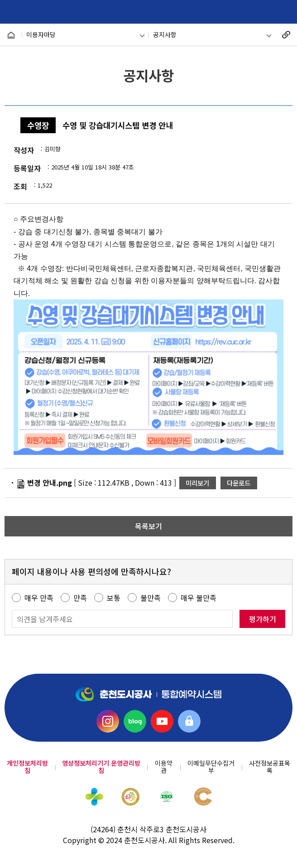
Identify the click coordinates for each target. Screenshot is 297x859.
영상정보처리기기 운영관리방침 (101, 767)
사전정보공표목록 (269, 767)
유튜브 (162, 721)
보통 (113, 597)
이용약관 (163, 767)
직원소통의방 (189, 721)
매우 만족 (38, 597)
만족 (80, 597)
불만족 (150, 597)
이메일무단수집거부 (211, 767)
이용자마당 (41, 34)
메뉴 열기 (284, 12)
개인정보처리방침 (27, 767)
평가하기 (262, 618)
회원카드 (264, 12)
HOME (11, 35)
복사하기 (286, 35)
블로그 (135, 721)
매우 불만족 (198, 597)
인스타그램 (107, 721)
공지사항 (165, 34)
